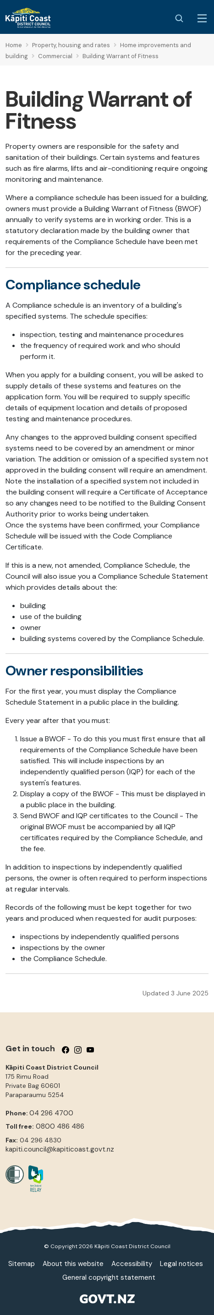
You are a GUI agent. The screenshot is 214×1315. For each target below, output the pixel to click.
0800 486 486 (60, 1126)
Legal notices (181, 1263)
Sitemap (21, 1263)
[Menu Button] (202, 18)
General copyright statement (108, 1277)
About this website (73, 1263)
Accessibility (131, 1263)
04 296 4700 (51, 1113)
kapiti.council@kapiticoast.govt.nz (59, 1149)
